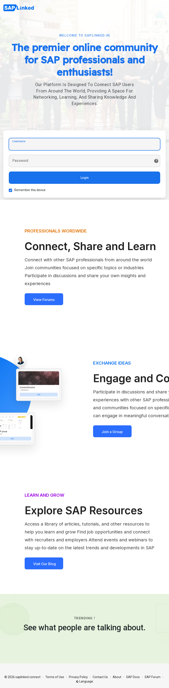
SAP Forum (152, 677)
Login (85, 177)
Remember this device (30, 190)
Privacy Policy (78, 677)
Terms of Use (54, 677)
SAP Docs (133, 677)
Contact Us (100, 677)
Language (84, 681)
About (117, 677)
